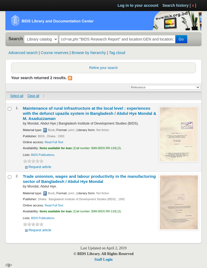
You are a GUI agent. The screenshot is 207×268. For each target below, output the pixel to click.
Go (181, 39)
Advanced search (23, 53)
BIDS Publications (42, 154)
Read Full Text (54, 142)
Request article (40, 167)
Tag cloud (117, 53)
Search (15, 38)
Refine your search (103, 68)
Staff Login (103, 259)
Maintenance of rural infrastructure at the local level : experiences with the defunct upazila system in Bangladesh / (89, 113)
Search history (175, 5)
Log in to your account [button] (138, 5)
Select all (16, 96)
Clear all (33, 96)
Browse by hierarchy (89, 53)
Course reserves (55, 53)
